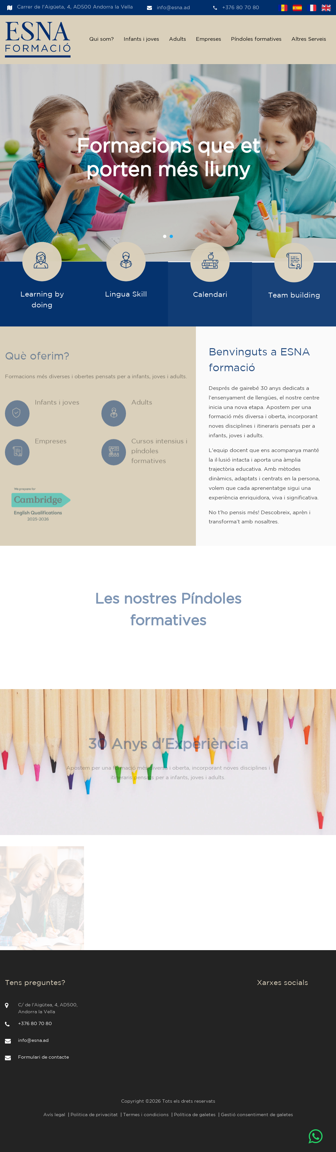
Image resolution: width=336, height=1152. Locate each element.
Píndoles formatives (256, 39)
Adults (177, 39)
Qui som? (101, 39)
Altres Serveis (308, 39)
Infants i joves (141, 39)
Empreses (208, 39)
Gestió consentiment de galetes (257, 1115)
